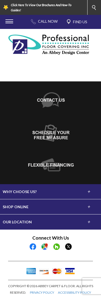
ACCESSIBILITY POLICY (74, 292)
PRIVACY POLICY (42, 292)
